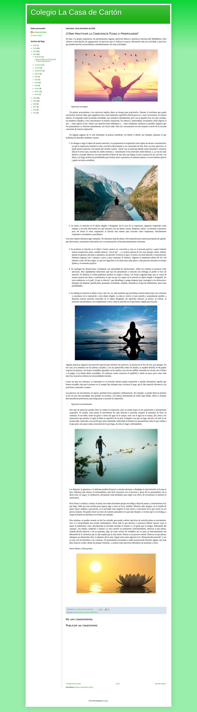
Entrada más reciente (73, 684)
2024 (35, 45)
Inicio (118, 684)
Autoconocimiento (78, 612)
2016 (35, 110)
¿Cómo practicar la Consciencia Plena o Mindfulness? (45, 60)
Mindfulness (94, 612)
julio (36, 77)
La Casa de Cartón (39, 32)
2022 (35, 51)
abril (36, 85)
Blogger (105, 701)
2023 (35, 48)
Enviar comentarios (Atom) (84, 687)
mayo (37, 82)
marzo (37, 88)
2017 (35, 107)
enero (37, 94)
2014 (35, 113)
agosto (37, 74)
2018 (35, 104)
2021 (35, 54)
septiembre (39, 71)
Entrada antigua (160, 684)
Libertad (87, 612)
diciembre (38, 57)
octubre (37, 68)
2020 (35, 98)
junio (36, 79)
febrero (37, 91)
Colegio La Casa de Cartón (76, 12)
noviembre (38, 65)
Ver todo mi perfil (36, 35)
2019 (35, 101)
